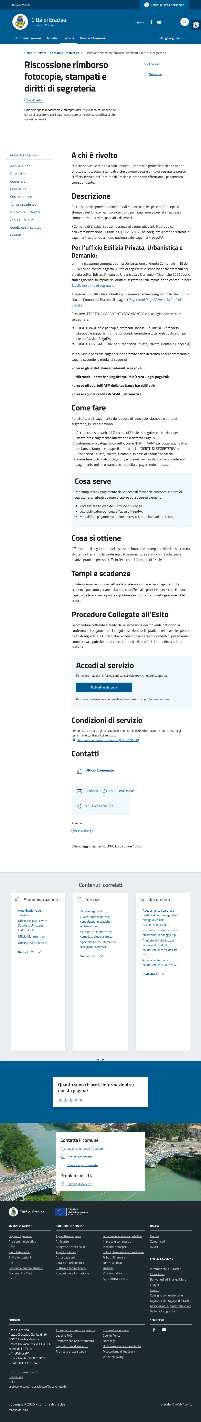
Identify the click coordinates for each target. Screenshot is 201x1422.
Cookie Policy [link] (111, 1335)
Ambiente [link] (62, 1241)
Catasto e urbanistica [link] (70, 1262)
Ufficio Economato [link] (100, 770)
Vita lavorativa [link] (112, 1273)
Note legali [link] (110, 1340)
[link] (196, 25)
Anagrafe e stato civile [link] (71, 1246)
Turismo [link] (108, 1268)
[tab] (98, 1060)
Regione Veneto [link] (21, 5)
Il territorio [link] (157, 1274)
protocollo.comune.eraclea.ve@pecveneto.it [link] (37, 1386)
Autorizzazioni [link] (65, 1257)
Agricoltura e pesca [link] (68, 1236)
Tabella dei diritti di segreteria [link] (92, 285)
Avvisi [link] (154, 1246)
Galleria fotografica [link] (162, 1311)
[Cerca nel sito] (184, 22)
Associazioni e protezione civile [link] (170, 1306)
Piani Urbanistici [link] (19, 1252)
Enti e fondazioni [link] (20, 1257)
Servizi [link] (69, 38)
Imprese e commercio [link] (117, 1241)
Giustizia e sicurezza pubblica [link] (122, 1236)
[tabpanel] (38, 974)
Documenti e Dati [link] (20, 1273)
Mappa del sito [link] (18, 1409)
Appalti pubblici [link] (66, 1252)
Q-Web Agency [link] (182, 1404)
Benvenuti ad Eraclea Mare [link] (168, 1279)
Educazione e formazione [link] (72, 1273)
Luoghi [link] (154, 1284)
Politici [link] (13, 1262)
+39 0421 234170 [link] (99, 805)
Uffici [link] (12, 1246)
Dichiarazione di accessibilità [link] (122, 1346)
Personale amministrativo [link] (26, 1268)
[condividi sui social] (151, 64)
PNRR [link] (12, 1278)
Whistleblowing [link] (113, 1356)
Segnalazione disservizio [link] (72, 1346)
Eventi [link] (154, 1290)
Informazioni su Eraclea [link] (165, 1268)
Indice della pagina (29, 155)
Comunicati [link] (157, 1241)
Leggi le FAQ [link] (64, 1335)
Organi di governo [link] (20, 1236)
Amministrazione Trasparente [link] (75, 1330)
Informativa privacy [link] (116, 1330)
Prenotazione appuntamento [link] (75, 1340)
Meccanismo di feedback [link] (119, 1351)
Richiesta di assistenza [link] (71, 1351)
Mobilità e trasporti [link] (115, 1246)
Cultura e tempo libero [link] (71, 1268)
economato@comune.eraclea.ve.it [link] (111, 790)
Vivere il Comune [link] (93, 38)
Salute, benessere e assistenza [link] (123, 1252)
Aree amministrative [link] (22, 1241)
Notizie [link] (154, 1236)
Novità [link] (52, 38)
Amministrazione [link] (28, 38)
